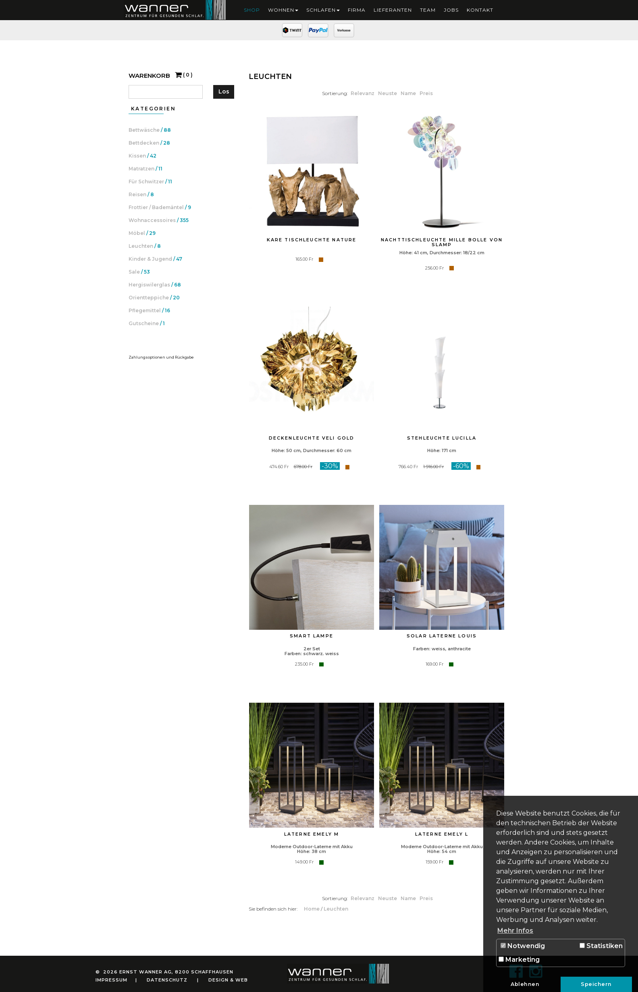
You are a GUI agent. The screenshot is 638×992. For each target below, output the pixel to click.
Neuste (388, 93)
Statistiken (601, 946)
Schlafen (323, 10)
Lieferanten (393, 10)
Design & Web (228, 980)
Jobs (451, 10)
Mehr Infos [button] (515, 930)
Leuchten (336, 909)
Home (312, 909)
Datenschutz (167, 980)
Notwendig (523, 946)
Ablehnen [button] (525, 984)
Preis (426, 93)
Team (428, 10)
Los (223, 91)
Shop (252, 10)
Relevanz (363, 93)
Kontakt (480, 10)
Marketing (519, 959)
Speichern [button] (596, 984)
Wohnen (283, 10)
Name (409, 93)
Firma (357, 10)
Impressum (111, 980)
